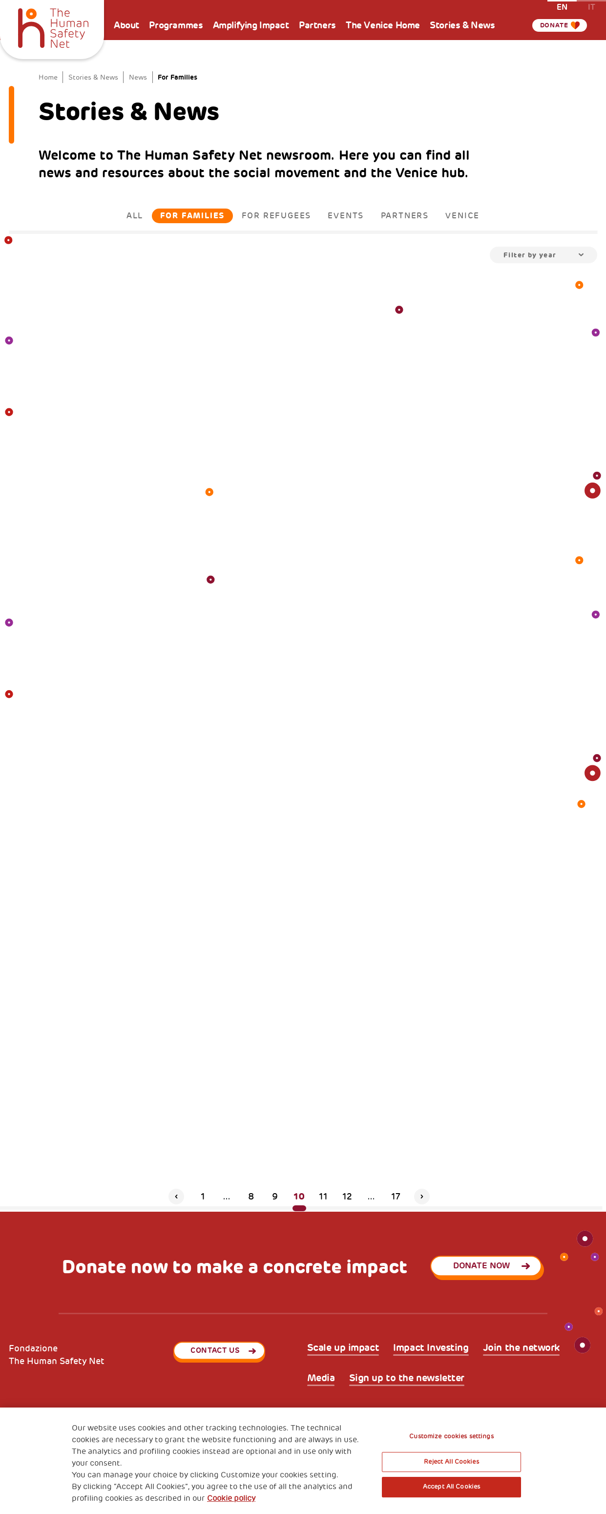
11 (323, 1196)
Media (321, 1378)
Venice (462, 215)
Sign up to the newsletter (407, 1378)
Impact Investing (430, 1348)
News (138, 77)
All (134, 215)
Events (346, 215)
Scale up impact (343, 1348)
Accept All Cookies (451, 1487)
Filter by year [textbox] (530, 255)
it (591, 6)
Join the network (521, 1348)
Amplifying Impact (251, 25)
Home (48, 77)
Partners (317, 25)
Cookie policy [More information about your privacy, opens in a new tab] (231, 1498)
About (126, 25)
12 (347, 1196)
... (226, 1196)
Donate (553, 25)
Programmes (176, 25)
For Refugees (277, 215)
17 (395, 1196)
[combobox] (543, 255)
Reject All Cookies (451, 1462)
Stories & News (462, 25)
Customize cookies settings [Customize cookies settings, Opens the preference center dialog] (451, 1436)
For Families (192, 215)
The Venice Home (383, 25)
